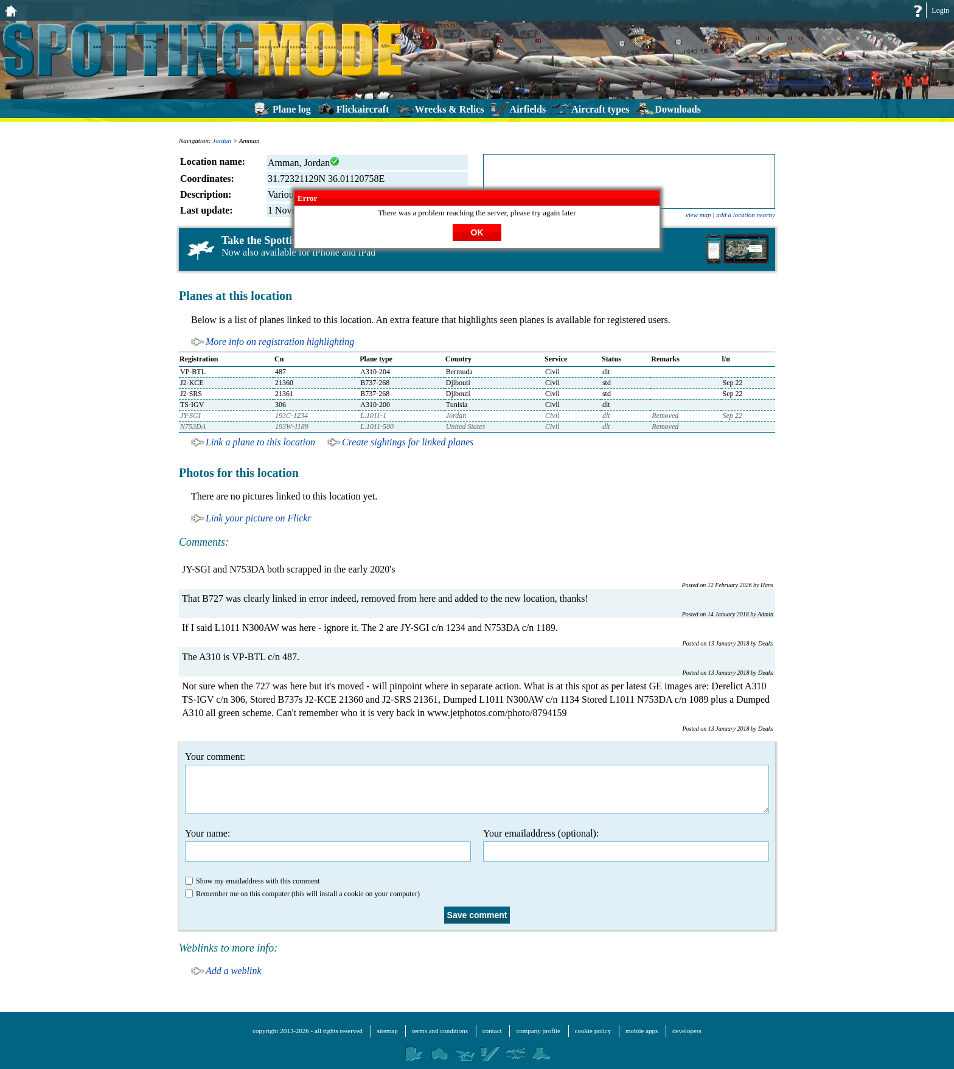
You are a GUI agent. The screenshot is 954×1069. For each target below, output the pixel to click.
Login (940, 10)
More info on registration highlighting (280, 341)
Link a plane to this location (260, 442)
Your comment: (477, 782)
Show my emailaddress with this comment (252, 881)
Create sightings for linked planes (407, 442)
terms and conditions (440, 1030)
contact (492, 1030)
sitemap (387, 1030)
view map (698, 214)
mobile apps (641, 1030)
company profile (538, 1030)
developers (687, 1030)
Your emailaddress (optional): (626, 845)
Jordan (221, 140)
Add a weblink (234, 971)
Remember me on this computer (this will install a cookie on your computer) (302, 894)
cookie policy (593, 1030)
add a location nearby (745, 214)
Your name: (328, 845)
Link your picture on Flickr (259, 518)
